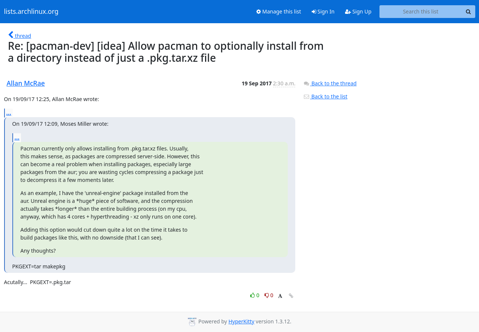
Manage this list (278, 11)
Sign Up (358, 11)
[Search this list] (420, 11)
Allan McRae (26, 83)
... (9, 113)
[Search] (468, 11)
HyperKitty (241, 321)
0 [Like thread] (255, 295)
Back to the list (325, 96)
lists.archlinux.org (31, 11)
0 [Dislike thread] (269, 295)
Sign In (323, 11)
